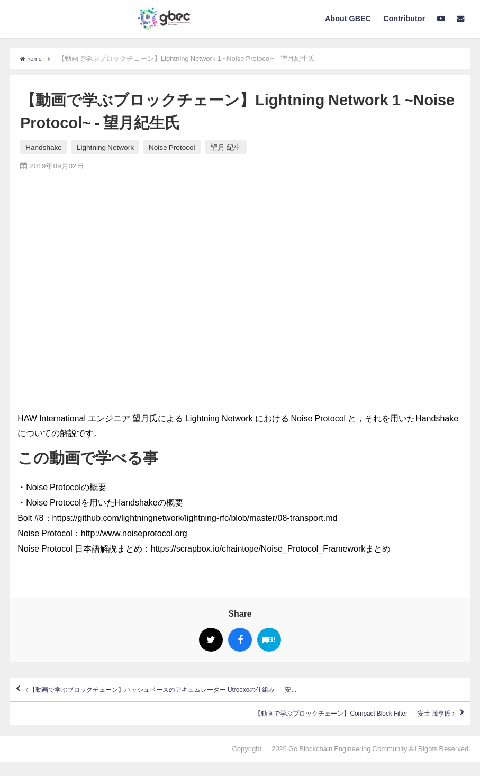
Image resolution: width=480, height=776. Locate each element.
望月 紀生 (225, 147)
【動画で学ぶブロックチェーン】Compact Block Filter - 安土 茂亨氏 (317, 724)
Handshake (43, 147)
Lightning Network (105, 147)
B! (269, 640)
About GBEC (348, 18)
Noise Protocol (172, 147)
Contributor (404, 18)
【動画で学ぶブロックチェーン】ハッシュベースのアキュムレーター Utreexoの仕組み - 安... (210, 693)
